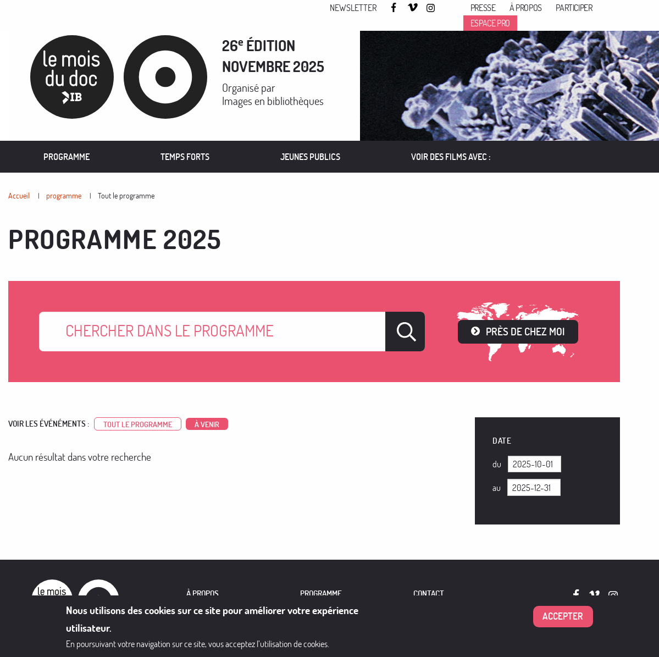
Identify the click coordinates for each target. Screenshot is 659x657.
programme (63, 195)
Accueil (19, 195)
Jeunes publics (310, 156)
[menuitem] (67, 157)
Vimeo (413, 8)
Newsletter (353, 7)
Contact (428, 593)
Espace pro (490, 23)
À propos (526, 7)
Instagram (431, 8)
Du (496, 464)
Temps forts (184, 156)
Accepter (562, 616)
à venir (207, 423)
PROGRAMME (321, 593)
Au (496, 487)
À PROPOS (202, 593)
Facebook (395, 7)
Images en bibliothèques (273, 101)
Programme (66, 156)
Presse (483, 7)
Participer (574, 7)
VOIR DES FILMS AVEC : (451, 156)
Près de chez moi (525, 331)
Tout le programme (126, 195)
